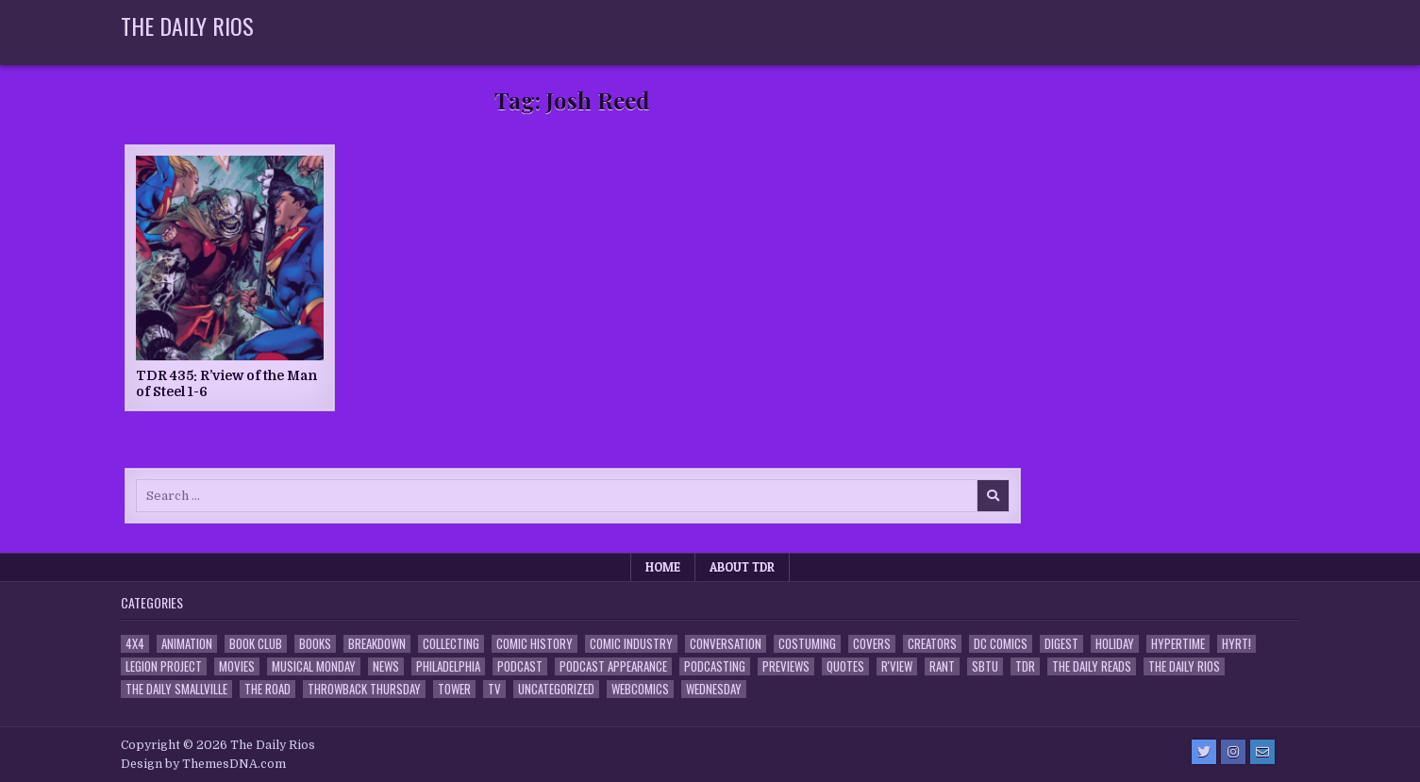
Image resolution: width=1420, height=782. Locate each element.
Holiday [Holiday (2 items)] (1114, 644)
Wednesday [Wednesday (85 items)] (714, 689)
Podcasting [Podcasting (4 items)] (714, 666)
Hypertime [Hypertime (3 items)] (1178, 644)
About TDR (742, 566)
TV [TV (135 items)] (494, 689)
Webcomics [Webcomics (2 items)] (640, 689)
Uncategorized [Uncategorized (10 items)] (556, 689)
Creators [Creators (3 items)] (932, 644)
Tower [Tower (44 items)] (454, 689)
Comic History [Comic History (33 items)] (534, 644)
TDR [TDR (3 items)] (1025, 666)
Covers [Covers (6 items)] (872, 644)
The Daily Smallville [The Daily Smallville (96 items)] (176, 689)
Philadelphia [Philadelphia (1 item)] (448, 666)
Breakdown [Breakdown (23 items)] (377, 644)
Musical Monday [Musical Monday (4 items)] (314, 666)
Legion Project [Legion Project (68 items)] (163, 666)
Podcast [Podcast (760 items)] (520, 666)
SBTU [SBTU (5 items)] (985, 666)
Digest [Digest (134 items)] (1061, 644)
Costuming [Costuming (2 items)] (807, 644)
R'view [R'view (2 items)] (896, 666)
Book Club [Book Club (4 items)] (255, 644)
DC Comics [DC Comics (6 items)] (1000, 644)
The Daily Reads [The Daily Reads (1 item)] (1091, 666)
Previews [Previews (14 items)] (786, 666)
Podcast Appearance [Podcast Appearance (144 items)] (613, 666)
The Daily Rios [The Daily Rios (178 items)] (1184, 666)
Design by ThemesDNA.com (203, 764)
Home (662, 566)
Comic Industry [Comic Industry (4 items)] (631, 644)
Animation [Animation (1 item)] (186, 644)
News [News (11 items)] (386, 666)
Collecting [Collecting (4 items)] (451, 644)
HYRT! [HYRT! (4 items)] (1236, 644)
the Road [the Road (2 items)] (267, 689)
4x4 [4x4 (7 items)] (134, 644)
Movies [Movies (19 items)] (237, 666)
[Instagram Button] (1233, 752)
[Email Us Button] (1262, 752)
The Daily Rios (187, 25)
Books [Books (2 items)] (315, 644)
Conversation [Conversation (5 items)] (725, 644)
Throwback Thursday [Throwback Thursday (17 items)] (364, 689)
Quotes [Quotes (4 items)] (845, 666)
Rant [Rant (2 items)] (942, 666)
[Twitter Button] (1204, 752)
